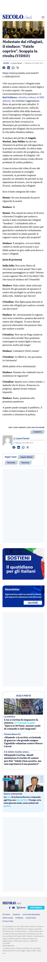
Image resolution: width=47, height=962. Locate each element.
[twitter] (18, 908)
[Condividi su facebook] (4, 68)
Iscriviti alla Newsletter (31, 914)
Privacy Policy (8, 921)
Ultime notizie (8, 918)
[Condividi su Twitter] (17, 68)
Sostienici (16, 914)
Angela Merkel (26, 457)
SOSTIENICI (36, 907)
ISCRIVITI (33, 602)
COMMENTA (37, 432)
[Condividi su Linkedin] (8, 68)
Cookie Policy (31, 918)
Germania (11, 463)
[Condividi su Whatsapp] (13, 68)
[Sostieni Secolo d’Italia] (23, 579)
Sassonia (25, 463)
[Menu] (43, 17)
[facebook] (9, 908)
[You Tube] (13, 908)
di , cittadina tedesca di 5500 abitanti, (23, 97)
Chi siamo (6, 914)
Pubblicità (19, 918)
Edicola (22, 907)
